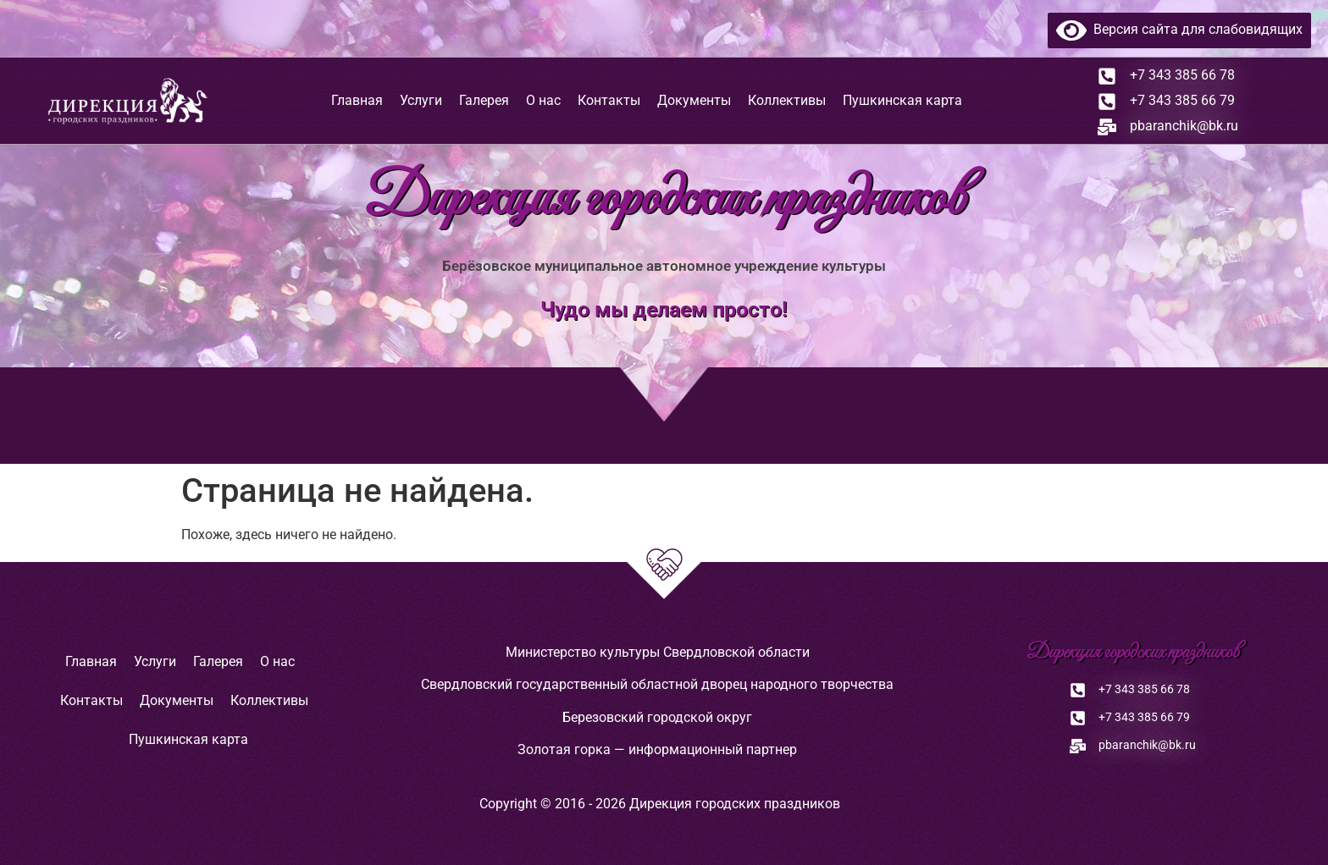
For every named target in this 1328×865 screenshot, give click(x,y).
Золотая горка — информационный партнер (657, 749)
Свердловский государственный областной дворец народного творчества (657, 684)
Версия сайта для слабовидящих (1179, 29)
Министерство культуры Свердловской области (658, 652)
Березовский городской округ (657, 717)
